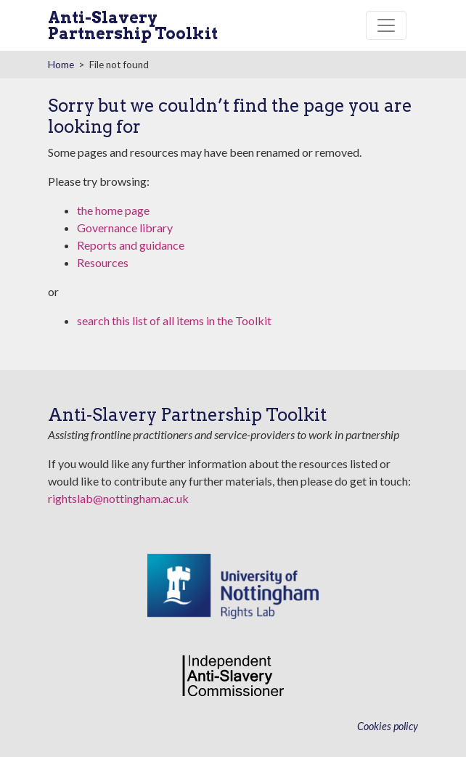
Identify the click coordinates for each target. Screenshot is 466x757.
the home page (113, 210)
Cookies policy (387, 726)
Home (61, 64)
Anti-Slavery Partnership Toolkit (133, 25)
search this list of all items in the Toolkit (174, 320)
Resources (102, 262)
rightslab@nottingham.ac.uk (118, 498)
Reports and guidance (130, 245)
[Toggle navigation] (386, 25)
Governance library (125, 227)
